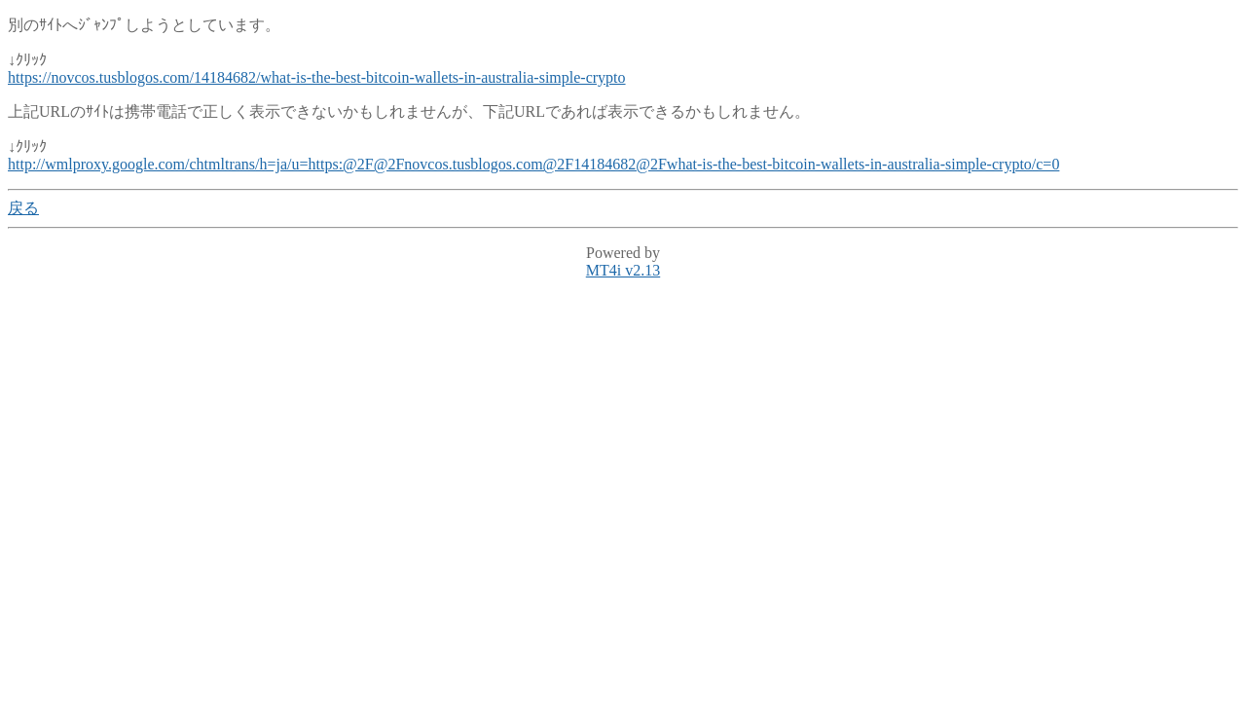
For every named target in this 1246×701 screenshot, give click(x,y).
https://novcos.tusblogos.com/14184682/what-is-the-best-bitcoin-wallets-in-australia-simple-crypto (317, 77)
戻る (23, 208)
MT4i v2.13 (623, 270)
